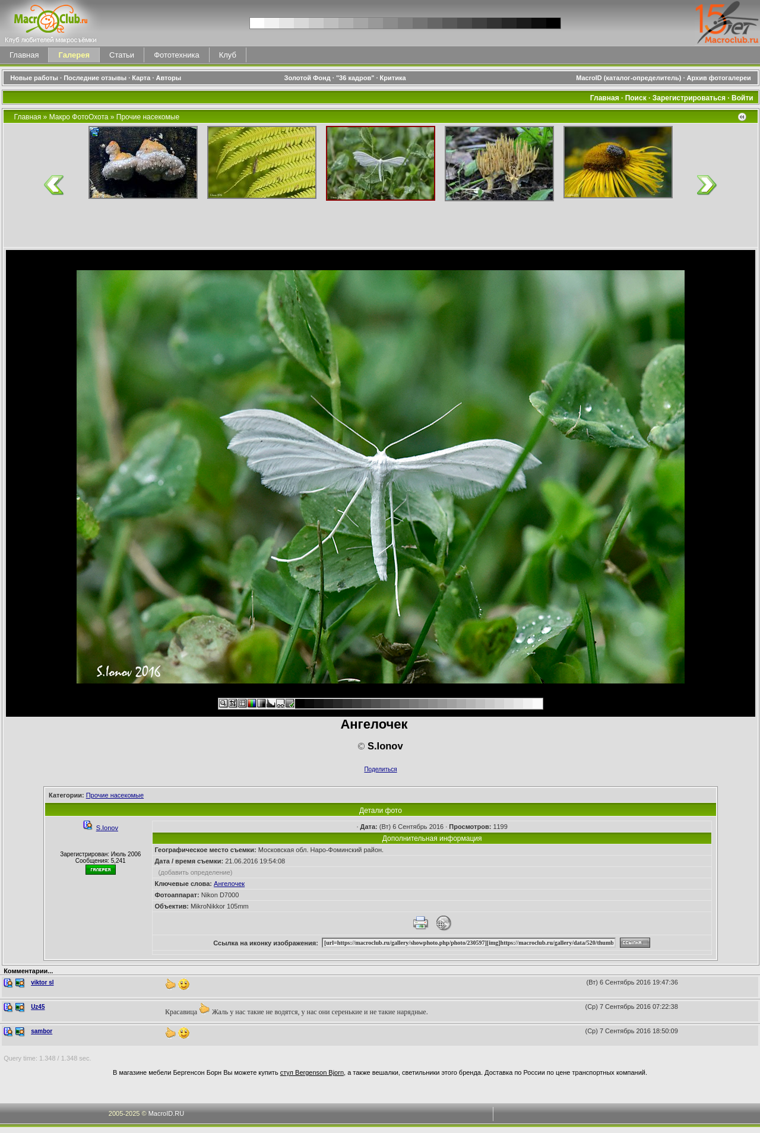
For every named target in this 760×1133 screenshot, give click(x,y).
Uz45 (38, 1007)
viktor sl (42, 982)
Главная (24, 54)
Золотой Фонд (307, 77)
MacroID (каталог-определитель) (628, 77)
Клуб (227, 54)
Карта (141, 77)
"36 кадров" (355, 77)
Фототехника (176, 54)
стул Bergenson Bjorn (312, 1072)
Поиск (636, 98)
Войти (742, 98)
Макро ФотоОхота (79, 117)
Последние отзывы (95, 77)
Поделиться (380, 769)
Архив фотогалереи (720, 77)
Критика (393, 77)
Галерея (74, 54)
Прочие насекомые (147, 117)
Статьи (121, 54)
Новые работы (34, 77)
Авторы (169, 77)
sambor (41, 1031)
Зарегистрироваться (689, 98)
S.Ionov (107, 827)
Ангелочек (229, 883)
